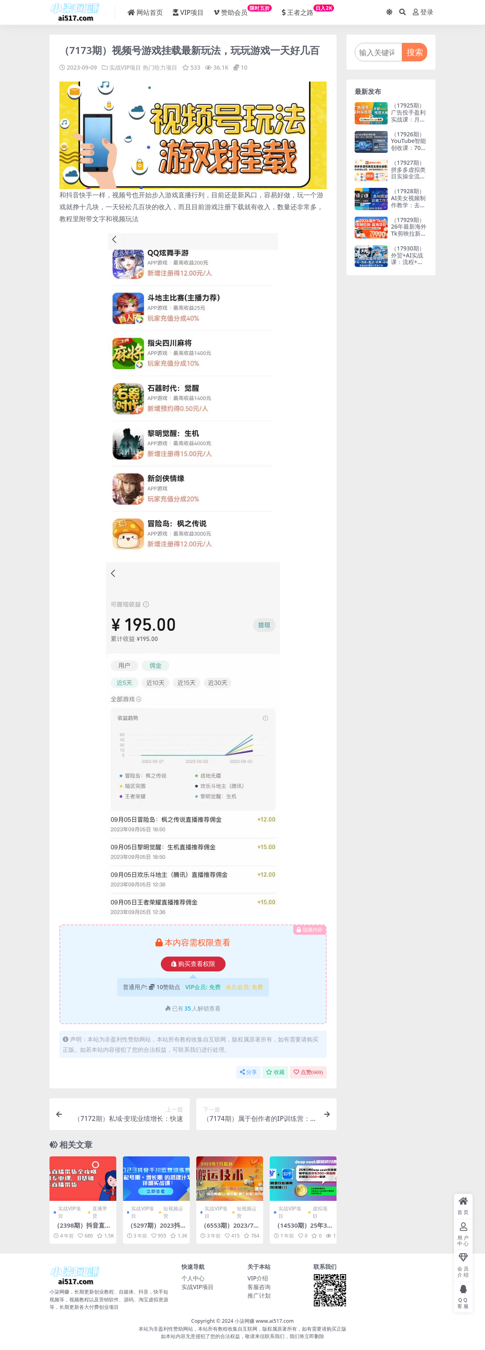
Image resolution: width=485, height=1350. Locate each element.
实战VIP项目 (125, 67)
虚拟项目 (320, 1212)
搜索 (415, 52)
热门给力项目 (160, 67)
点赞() (308, 1072)
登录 (423, 12)
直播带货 (99, 1212)
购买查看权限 (193, 963)
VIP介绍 (257, 1278)
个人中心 (193, 1278)
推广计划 (259, 1295)
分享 (248, 1072)
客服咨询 (259, 1286)
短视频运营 (173, 1212)
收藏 (275, 1072)
